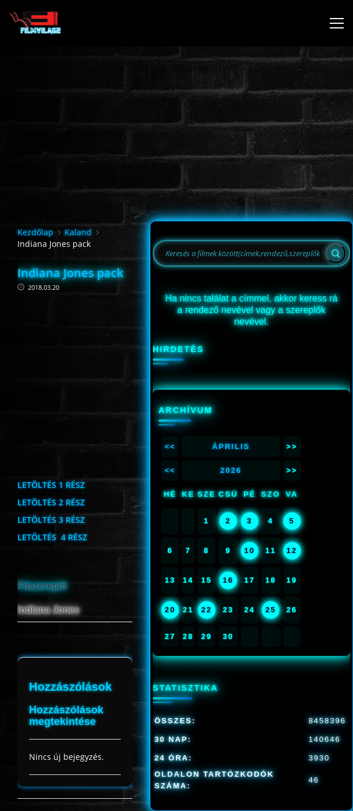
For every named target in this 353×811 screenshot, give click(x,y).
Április (231, 446)
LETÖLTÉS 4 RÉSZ (52, 537)
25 (270, 609)
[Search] (335, 253)
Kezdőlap (35, 232)
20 (170, 609)
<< (169, 446)
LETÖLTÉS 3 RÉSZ (51, 519)
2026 (231, 470)
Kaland (78, 232)
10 (249, 550)
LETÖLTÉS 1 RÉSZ (51, 484)
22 (206, 609)
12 (291, 550)
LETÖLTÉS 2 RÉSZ (51, 502)
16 (228, 580)
